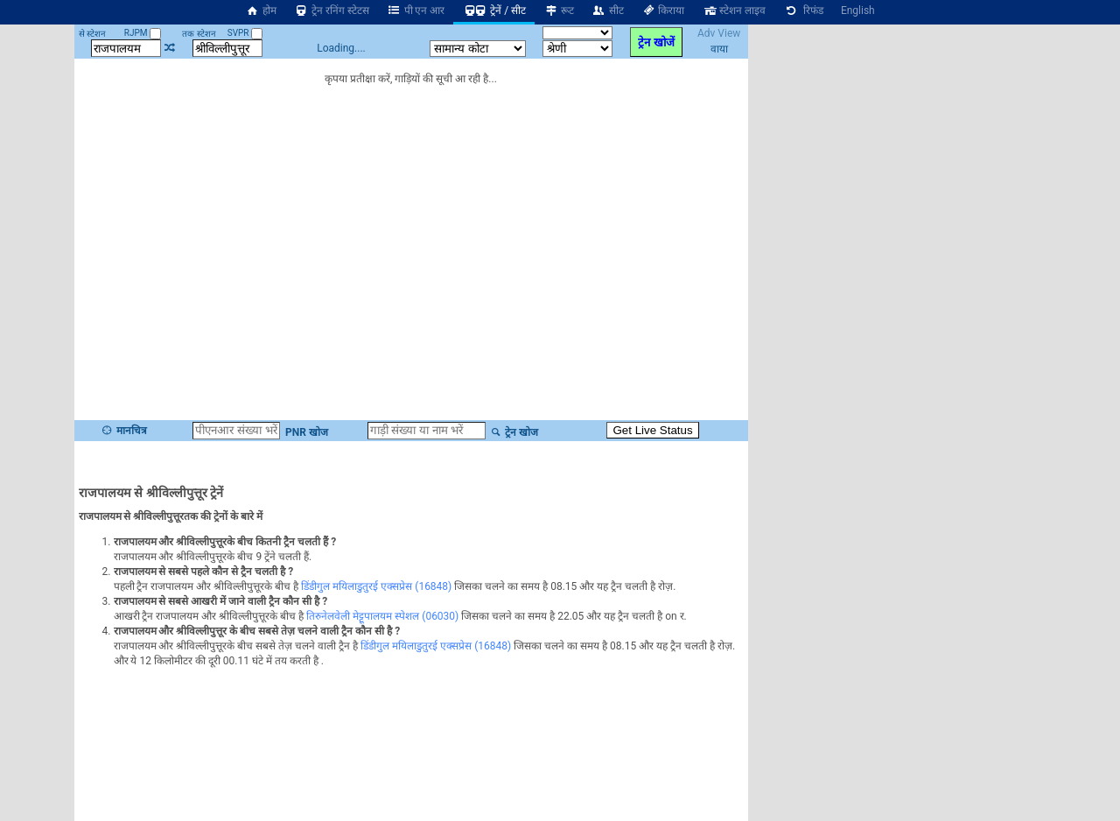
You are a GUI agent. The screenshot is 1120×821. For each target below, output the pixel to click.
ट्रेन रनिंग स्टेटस (331, 10)
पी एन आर (416, 10)
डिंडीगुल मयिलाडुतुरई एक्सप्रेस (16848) (376, 586)
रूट (558, 10)
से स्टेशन (92, 34)
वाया (719, 49)
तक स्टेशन (198, 34)
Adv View (718, 33)
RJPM (142, 33)
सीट (608, 10)
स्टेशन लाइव (734, 10)
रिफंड (803, 10)
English (858, 10)
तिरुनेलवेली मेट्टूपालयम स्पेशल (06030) (382, 616)
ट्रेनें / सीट (494, 10)
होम (260, 10)
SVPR (245, 33)
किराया (663, 10)
